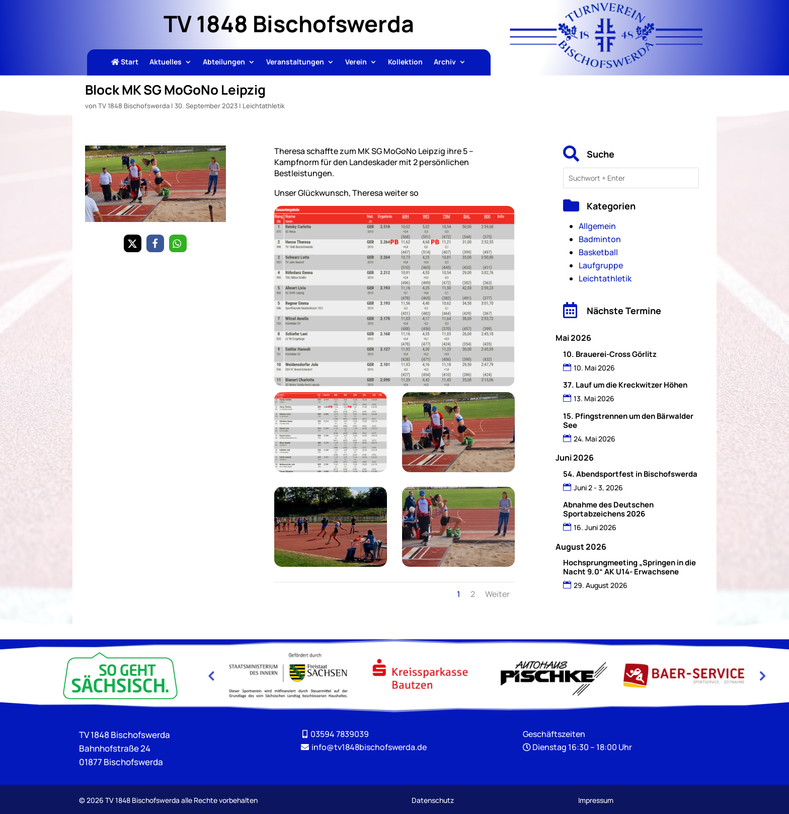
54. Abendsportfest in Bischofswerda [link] (630, 474)
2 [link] (472, 594)
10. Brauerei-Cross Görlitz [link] (610, 354)
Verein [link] (356, 62)
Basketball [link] (598, 252)
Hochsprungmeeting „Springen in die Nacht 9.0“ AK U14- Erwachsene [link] (629, 567)
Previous (211, 676)
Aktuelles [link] (165, 62)
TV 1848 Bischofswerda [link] (134, 105)
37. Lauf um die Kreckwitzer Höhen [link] (625, 385)
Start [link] (124, 62)
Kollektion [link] (405, 62)
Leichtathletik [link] (264, 105)
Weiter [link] (497, 594)
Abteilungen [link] (224, 62)
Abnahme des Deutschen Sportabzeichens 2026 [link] (608, 509)
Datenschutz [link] (433, 800)
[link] (606, 64)
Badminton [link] (600, 239)
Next (761, 676)
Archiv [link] (445, 62)
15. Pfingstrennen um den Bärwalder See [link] (628, 420)
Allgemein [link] (597, 226)
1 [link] (458, 594)
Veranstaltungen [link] (295, 62)
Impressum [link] (595, 800)
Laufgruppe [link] (601, 265)
